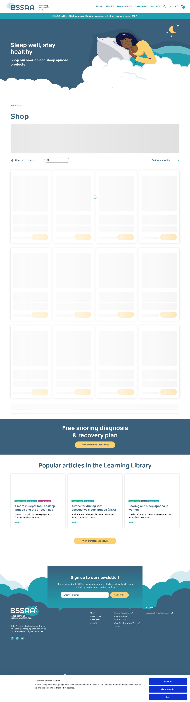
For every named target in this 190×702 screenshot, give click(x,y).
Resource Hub (123, 6)
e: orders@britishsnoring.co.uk (159, 613)
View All (117, 626)
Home (99, 6)
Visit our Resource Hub (95, 540)
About (109, 6)
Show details (138, 697)
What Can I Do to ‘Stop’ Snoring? (127, 623)
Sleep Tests (140, 6)
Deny (168, 685)
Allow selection (168, 677)
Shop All (154, 6)
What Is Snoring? (121, 616)
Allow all (168, 670)
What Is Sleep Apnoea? (123, 613)
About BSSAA (95, 616)
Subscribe (119, 595)
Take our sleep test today (95, 444)
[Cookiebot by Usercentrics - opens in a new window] (17, 697)
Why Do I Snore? (120, 620)
